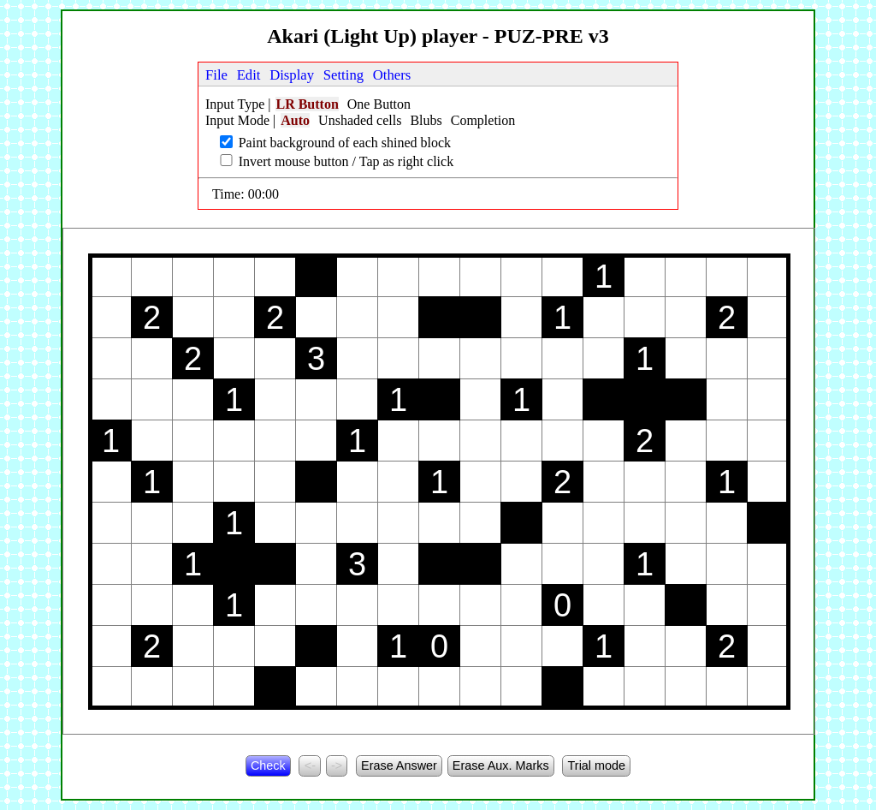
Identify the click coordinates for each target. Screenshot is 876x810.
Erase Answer (399, 765)
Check (268, 765)
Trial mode (596, 765)
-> (336, 765)
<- (310, 765)
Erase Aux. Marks (501, 765)
